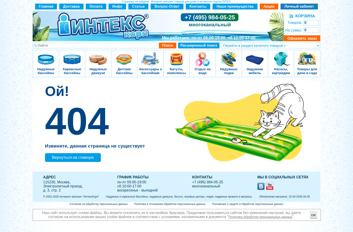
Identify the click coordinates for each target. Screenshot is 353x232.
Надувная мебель (254, 56)
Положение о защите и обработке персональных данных (247, 204)
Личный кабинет (299, 6)
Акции (268, 6)
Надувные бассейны (45, 56)
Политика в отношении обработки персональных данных (170, 204)
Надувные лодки (228, 56)
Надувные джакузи (98, 56)
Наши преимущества (235, 6)
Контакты (198, 6)
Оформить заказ (302, 38)
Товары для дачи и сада (307, 56)
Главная (46, 6)
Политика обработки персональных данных (260, 217)
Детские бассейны (124, 56)
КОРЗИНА (304, 16)
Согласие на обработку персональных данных (99, 204)
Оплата (96, 6)
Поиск (167, 45)
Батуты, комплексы (176, 56)
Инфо (117, 6)
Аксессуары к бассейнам (150, 56)
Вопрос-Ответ (167, 6)
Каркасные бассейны (72, 56)
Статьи (138, 6)
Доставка (71, 6)
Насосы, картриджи (281, 56)
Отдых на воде (202, 56)
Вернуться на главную (73, 157)
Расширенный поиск (198, 45)
